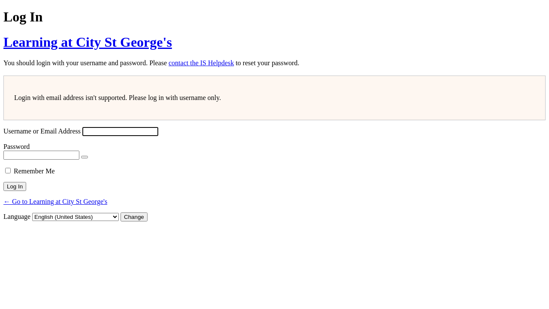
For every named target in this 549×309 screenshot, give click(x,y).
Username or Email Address (42, 131)
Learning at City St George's (87, 42)
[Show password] (84, 157)
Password (16, 146)
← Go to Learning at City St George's (55, 201)
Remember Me (34, 171)
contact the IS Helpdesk (201, 63)
